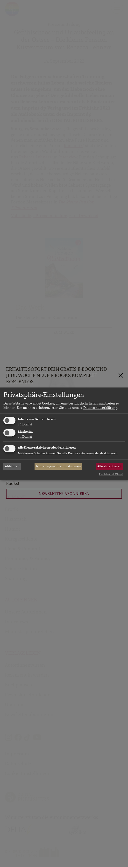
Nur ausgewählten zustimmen (58, 466)
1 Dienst (25, 424)
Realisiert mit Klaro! (111, 474)
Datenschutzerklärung (100, 408)
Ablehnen (12, 466)
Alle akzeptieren (109, 466)
